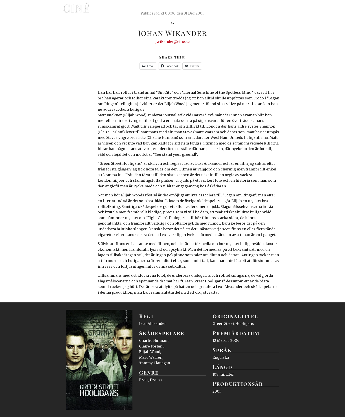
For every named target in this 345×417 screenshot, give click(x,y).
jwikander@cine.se (173, 41)
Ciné (76, 8)
